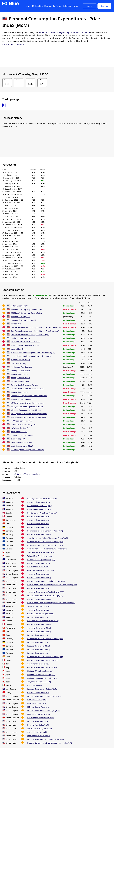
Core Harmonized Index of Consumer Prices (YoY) (47, 549)
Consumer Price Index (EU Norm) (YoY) (42, 667)
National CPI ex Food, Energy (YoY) (41, 674)
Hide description (7, 44)
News (75, 6)
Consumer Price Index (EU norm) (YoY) (42, 660)
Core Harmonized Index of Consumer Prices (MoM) (47, 538)
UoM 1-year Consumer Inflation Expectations (29, 414)
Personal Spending (18, 363)
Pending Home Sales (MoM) (22, 435)
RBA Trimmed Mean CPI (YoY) (39, 509)
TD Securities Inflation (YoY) (38, 606)
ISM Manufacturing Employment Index (26, 309)
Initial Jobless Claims (19, 349)
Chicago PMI (16, 324)
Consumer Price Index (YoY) (38, 516)
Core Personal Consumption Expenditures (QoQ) (30, 334)
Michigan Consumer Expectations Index (27, 406)
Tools (58, 6)
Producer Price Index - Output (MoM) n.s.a (44, 696)
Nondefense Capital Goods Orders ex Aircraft (29, 396)
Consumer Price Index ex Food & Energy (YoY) (45, 592)
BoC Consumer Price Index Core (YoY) (42, 513)
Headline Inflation (34, 685)
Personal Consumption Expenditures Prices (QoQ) (30, 356)
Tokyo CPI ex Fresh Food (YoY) (39, 682)
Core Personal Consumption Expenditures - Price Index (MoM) (35, 327)
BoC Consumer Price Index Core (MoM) (43, 621)
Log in (89, 6)
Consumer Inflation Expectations (40, 613)
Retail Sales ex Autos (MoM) (22, 446)
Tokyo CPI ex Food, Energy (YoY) (39, 556)
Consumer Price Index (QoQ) (38, 502)
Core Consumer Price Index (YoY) (40, 570)
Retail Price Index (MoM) (37, 700)
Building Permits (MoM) (20, 370)
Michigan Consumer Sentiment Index (26, 410)
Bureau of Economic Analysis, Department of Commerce (64, 32)
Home (27, 6)
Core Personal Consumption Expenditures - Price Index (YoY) (35, 331)
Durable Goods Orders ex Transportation (27, 388)
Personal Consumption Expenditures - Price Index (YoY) (33, 352)
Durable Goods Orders (20, 381)
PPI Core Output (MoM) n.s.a (38, 714)
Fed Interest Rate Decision (21, 367)
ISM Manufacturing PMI (20, 316)
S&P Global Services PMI (20, 428)
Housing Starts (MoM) (19, 374)
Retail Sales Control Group (21, 442)
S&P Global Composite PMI (21, 421)
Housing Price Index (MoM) (21, 399)
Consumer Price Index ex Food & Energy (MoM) (46, 581)
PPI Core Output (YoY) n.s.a (38, 707)
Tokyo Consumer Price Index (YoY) (40, 552)
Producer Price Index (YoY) (37, 617)
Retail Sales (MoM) (18, 439)
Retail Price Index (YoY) (36, 703)
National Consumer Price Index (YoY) (42, 678)
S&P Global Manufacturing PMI (23, 424)
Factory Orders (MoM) (19, 306)
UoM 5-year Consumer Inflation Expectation (28, 417)
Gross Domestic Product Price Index (25, 345)
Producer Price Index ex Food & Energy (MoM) (45, 739)
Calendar (67, 6)
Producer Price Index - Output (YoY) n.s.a (43, 710)
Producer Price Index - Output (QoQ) (42, 689)
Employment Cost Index (20, 338)
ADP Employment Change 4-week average (27, 403)
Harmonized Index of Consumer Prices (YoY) (45, 531)
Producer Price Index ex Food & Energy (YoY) (45, 595)
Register (104, 6)
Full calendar (20, 44)
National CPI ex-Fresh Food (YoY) (40, 671)
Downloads (49, 6)
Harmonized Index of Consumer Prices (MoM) (45, 541)
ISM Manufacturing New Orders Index (26, 313)
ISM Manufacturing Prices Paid (23, 320)
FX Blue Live (37, 6)
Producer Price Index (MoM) (38, 646)
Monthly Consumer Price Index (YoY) (42, 498)
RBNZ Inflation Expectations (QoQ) (41, 559)
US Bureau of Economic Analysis (27, 474)
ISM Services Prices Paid (37, 732)
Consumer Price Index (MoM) (39, 534)
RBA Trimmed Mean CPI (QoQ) (39, 506)
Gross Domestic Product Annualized (25, 342)
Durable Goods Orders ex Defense (24, 385)
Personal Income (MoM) (20, 360)
